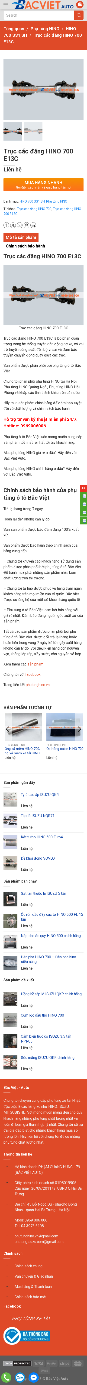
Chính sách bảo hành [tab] (25, 246)
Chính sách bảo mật (30, 1297)
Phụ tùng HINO (56, 201)
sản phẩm (35, 664)
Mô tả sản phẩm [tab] (21, 237)
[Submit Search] (79, 15)
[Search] (43, 15)
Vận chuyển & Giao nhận (34, 1276)
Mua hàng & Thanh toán (33, 1286)
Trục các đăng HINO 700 (34, 209)
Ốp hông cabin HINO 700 (65, 749)
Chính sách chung (28, 1266)
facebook (32, 675)
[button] (5, 4)
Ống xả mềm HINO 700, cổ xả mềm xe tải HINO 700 (22, 753)
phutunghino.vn (38, 685)
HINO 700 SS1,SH (32, 201)
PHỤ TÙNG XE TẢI (30, 1319)
